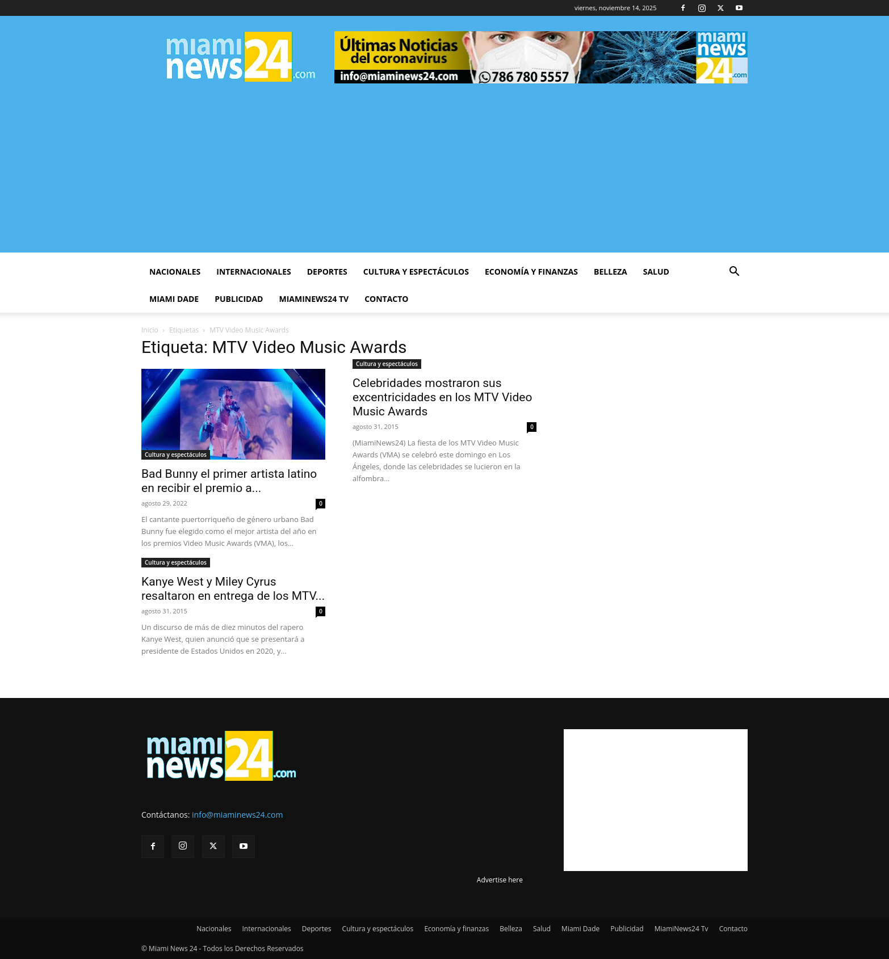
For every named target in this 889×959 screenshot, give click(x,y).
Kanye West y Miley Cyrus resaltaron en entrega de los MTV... (233, 589)
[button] (734, 272)
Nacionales (174, 271)
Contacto (386, 298)
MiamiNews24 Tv (314, 298)
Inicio (149, 330)
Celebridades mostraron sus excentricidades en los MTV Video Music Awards (442, 397)
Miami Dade (174, 298)
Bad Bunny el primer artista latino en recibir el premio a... (229, 481)
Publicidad (239, 298)
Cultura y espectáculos (416, 271)
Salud (656, 271)
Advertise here (500, 880)
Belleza (610, 271)
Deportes (327, 271)
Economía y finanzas (531, 271)
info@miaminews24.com (237, 814)
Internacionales (253, 271)
